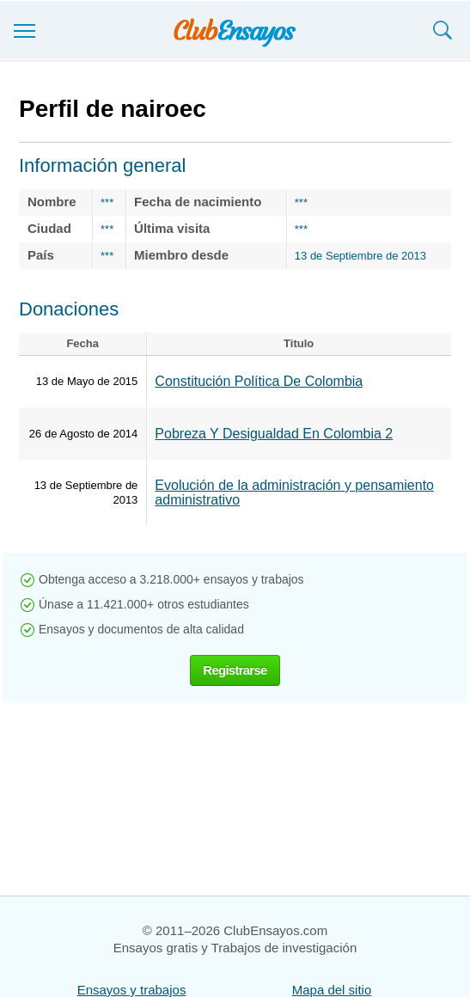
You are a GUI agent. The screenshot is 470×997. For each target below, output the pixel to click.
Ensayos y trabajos (131, 989)
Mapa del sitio (332, 989)
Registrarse (234, 670)
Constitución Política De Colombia (259, 381)
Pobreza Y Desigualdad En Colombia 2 (274, 433)
